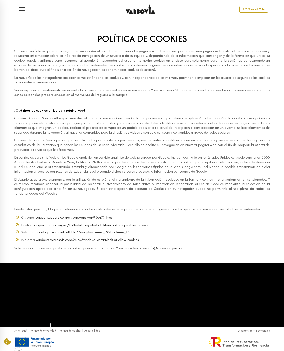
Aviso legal (20, 331)
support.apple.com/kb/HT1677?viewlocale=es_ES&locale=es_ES (81, 232)
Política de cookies (70, 331)
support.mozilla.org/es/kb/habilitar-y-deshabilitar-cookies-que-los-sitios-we (91, 224)
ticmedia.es (263, 331)
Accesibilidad (92, 331)
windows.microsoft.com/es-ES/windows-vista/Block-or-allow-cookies (87, 239)
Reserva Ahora (254, 9)
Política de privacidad (43, 331)
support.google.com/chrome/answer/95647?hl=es (74, 217)
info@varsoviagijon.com (166, 247)
